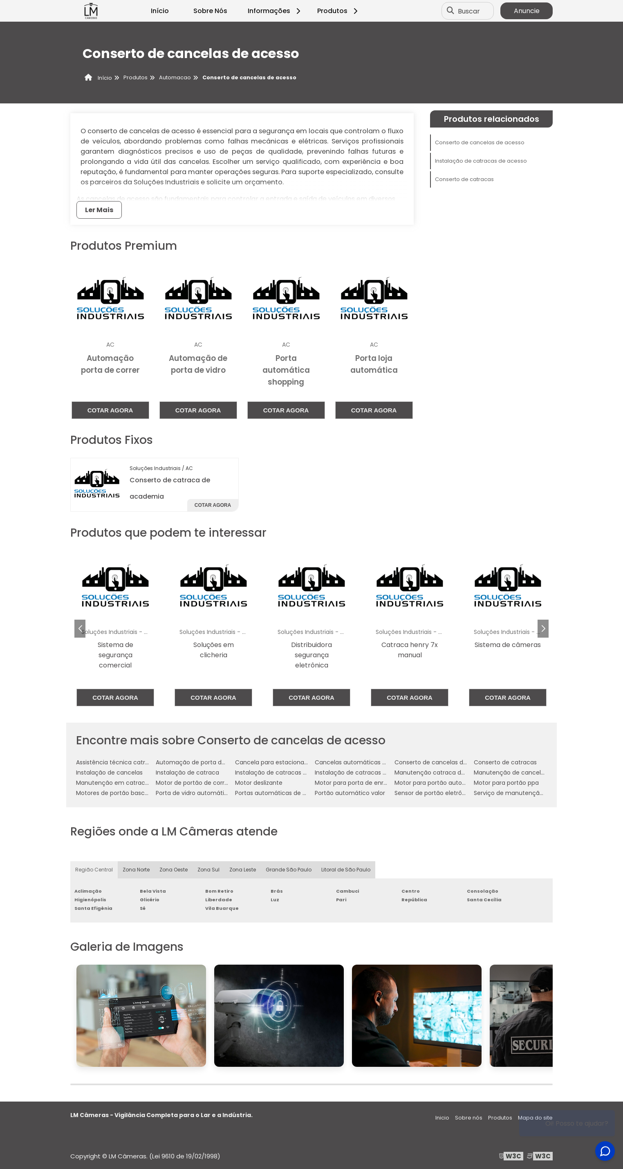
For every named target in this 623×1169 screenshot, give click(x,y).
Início (160, 11)
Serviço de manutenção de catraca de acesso (541, 793)
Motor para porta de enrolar (354, 783)
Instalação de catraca (187, 772)
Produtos (338, 11)
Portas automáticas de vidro (275, 793)
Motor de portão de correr (193, 783)
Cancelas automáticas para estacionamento (380, 762)
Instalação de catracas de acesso (481, 161)
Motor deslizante (258, 783)
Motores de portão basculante (119, 793)
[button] (543, 629)
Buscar (469, 11)
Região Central (94, 869)
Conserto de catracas (464, 179)
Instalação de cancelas (109, 772)
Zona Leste (242, 869)
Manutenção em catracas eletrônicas (130, 783)
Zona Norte (136, 869)
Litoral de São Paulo (345, 869)
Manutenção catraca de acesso (440, 772)
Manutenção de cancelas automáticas (530, 772)
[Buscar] (450, 11)
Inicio (442, 1118)
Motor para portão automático (438, 783)
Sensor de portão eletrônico (434, 793)
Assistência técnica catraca (116, 762)
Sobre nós (468, 1118)
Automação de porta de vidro (198, 762)
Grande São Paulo (289, 869)
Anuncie (527, 11)
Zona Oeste (173, 869)
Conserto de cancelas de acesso (479, 142)
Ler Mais (99, 210)
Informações (275, 11)
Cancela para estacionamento (279, 762)
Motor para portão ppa (506, 783)
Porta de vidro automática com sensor (211, 793)
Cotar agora (110, 410)
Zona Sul (208, 869)
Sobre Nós (210, 11)
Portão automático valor (350, 793)
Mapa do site (535, 1118)
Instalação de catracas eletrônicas (365, 772)
